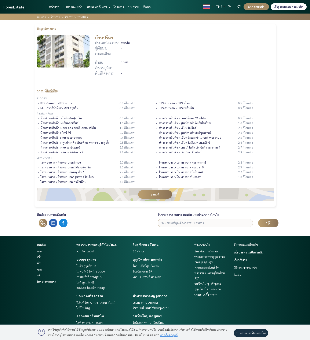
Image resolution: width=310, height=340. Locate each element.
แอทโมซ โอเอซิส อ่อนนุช (91, 287)
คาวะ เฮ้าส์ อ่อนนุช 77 (89, 277)
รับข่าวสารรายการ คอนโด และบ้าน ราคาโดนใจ (188, 214)
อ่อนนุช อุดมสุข (86, 259)
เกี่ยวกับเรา (240, 260)
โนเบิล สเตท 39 (142, 271)
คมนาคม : (42, 98)
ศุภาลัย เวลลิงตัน (86, 251)
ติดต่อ (147, 7)
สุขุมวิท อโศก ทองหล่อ (147, 259)
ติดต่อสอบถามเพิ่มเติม (51, 214)
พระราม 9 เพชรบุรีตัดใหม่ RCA (96, 244)
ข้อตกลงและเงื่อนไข (246, 244)
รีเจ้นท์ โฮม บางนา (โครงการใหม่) (95, 302)
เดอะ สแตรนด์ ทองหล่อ (147, 277)
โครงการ (119, 7)
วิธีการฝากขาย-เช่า (245, 267)
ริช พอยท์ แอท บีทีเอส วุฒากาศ (151, 308)
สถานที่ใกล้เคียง (47, 91)
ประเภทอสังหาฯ (98, 7)
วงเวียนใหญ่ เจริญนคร (147, 316)
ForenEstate (13, 6)
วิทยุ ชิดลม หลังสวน (145, 244)
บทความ (133, 7)
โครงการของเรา (46, 282)
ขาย (39, 251)
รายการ (69, 17)
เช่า (39, 257)
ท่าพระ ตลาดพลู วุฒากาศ (150, 296)
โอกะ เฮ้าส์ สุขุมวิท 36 (146, 266)
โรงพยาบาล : (44, 157)
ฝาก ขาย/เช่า (256, 7)
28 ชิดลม (138, 251)
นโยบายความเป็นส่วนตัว (248, 252)
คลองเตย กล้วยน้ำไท (90, 316)
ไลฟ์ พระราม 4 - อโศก (89, 322)
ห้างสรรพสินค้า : (46, 113)
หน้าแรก (54, 7)
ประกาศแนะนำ (73, 7)
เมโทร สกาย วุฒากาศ (145, 302)
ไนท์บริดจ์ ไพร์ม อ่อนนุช (90, 271)
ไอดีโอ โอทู (83, 308)
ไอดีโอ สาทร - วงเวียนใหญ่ (148, 322)
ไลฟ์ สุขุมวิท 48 (85, 282)
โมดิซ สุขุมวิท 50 (86, 266)
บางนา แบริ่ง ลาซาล (89, 296)
